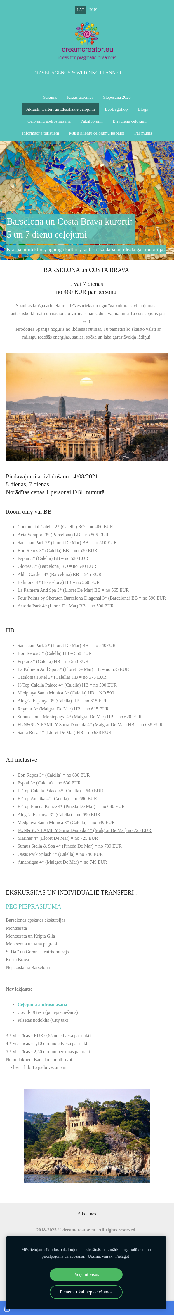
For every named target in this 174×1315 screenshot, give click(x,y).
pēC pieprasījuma (33, 906)
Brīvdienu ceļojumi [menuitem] (130, 121)
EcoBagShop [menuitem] (116, 109)
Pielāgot (122, 1256)
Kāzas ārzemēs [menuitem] (80, 97)
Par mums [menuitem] (143, 133)
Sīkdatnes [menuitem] (87, 1213)
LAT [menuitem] (80, 10)
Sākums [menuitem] (50, 97)
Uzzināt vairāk (100, 1256)
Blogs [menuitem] (143, 109)
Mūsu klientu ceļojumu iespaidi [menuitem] (97, 133)
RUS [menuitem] (93, 10)
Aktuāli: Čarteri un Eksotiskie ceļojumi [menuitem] (60, 109)
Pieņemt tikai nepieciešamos (86, 1291)
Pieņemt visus (86, 1274)
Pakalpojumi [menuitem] (92, 121)
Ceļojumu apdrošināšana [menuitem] (49, 121)
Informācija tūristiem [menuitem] (40, 133)
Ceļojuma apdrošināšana (43, 1004)
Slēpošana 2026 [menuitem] (117, 97)
